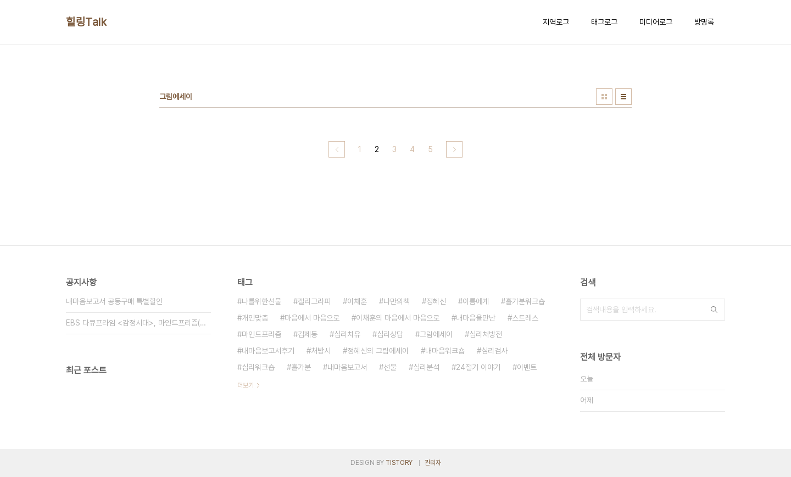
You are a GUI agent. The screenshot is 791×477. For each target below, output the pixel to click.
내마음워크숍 (445, 350)
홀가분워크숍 (525, 301)
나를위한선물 (261, 301)
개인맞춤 (255, 317)
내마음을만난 (475, 317)
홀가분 (301, 367)
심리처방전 (485, 334)
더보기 (245, 385)
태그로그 (604, 22)
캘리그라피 (314, 301)
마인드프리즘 (261, 334)
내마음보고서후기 (268, 350)
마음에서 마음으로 (312, 317)
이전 (336, 149)
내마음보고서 (347, 367)
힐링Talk (86, 22)
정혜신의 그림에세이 (378, 350)
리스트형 (623, 96)
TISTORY (399, 463)
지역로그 (556, 22)
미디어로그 (655, 22)
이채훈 (357, 301)
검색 (714, 309)
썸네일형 (604, 96)
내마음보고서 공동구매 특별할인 (114, 301)
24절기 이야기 (478, 367)
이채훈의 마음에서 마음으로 (397, 317)
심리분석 (426, 367)
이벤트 (527, 367)
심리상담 (390, 334)
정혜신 (436, 301)
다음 (454, 149)
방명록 (704, 22)
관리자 (433, 463)
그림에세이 (436, 334)
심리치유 (347, 334)
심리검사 (494, 350)
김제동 (307, 334)
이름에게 (476, 301)
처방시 (321, 350)
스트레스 (525, 317)
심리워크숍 (258, 367)
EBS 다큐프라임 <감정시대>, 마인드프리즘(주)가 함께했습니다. (138, 322)
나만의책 (396, 301)
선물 (390, 367)
